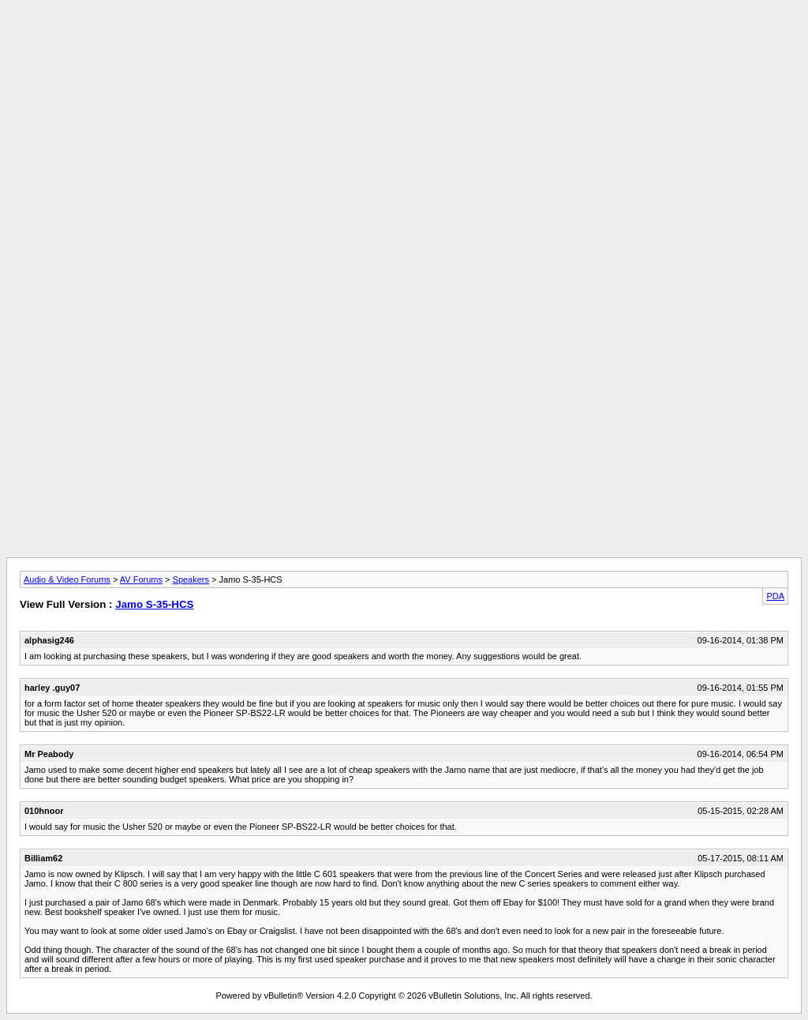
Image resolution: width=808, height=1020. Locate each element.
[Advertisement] (404, 41)
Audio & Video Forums (67, 579)
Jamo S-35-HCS (154, 604)
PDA (775, 596)
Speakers (191, 579)
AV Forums (141, 579)
